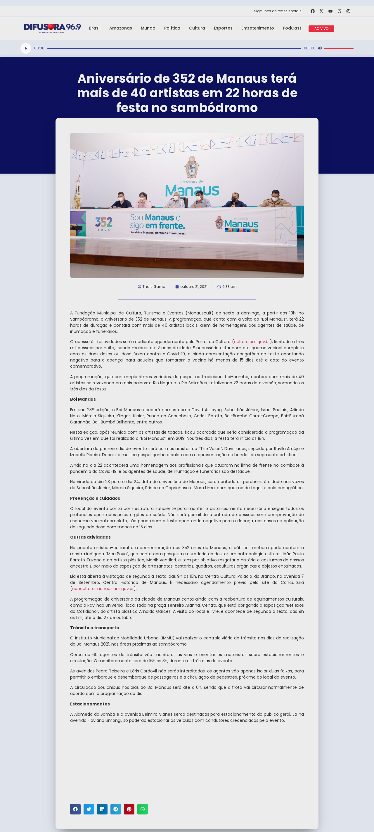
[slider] (174, 48)
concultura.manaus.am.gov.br (103, 588)
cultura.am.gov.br (252, 342)
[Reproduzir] (25, 48)
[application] (187, 48)
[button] (75, 809)
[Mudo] (319, 48)
